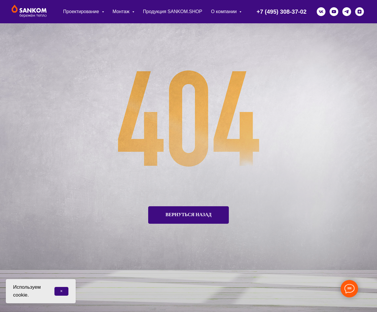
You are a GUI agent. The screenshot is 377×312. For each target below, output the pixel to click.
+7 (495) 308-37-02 (281, 11)
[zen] (359, 11)
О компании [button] (224, 11)
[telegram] (346, 11)
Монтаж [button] (122, 11)
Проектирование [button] (81, 11)
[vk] (321, 11)
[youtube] (334, 11)
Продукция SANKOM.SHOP (172, 11)
